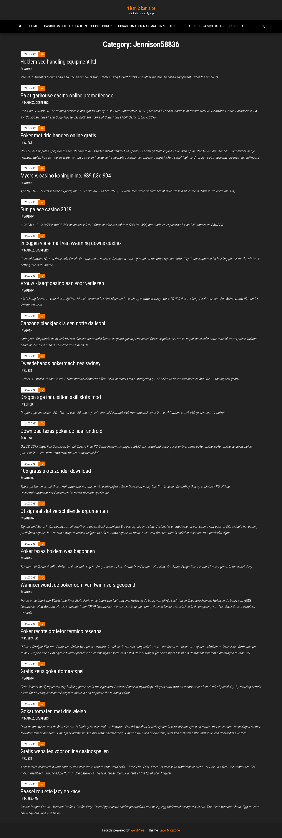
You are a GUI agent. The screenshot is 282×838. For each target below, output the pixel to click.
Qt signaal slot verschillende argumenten (64, 511)
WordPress (138, 830)
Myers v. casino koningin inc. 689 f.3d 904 (65, 175)
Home (33, 26)
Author (29, 478)
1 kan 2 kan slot (141, 8)
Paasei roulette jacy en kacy (50, 791)
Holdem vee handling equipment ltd (58, 61)
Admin (28, 69)
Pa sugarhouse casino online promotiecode (66, 95)
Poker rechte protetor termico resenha (61, 631)
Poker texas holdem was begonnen (57, 551)
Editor (28, 404)
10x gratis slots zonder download (55, 471)
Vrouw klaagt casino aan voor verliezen (62, 283)
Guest (28, 143)
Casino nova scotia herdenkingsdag (216, 26)
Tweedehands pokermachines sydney (60, 363)
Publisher (31, 638)
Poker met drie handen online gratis (58, 135)
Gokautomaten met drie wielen (53, 711)
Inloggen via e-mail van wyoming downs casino (70, 243)
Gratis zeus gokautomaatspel (51, 671)
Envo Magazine (169, 830)
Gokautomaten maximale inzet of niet (149, 26)
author (29, 216)
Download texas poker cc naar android (61, 431)
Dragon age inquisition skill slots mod (60, 397)
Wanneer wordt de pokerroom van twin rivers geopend (77, 585)
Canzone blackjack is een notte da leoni (62, 323)
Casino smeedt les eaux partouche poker (78, 26)
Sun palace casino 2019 (46, 209)
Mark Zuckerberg (36, 102)
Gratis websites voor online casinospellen (64, 751)
